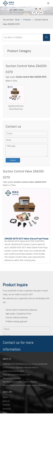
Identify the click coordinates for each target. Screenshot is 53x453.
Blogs (5, 412)
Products (6, 404)
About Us (6, 401)
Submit (13, 160)
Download (7, 408)
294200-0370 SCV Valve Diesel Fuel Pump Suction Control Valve (16, 107)
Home (5, 397)
